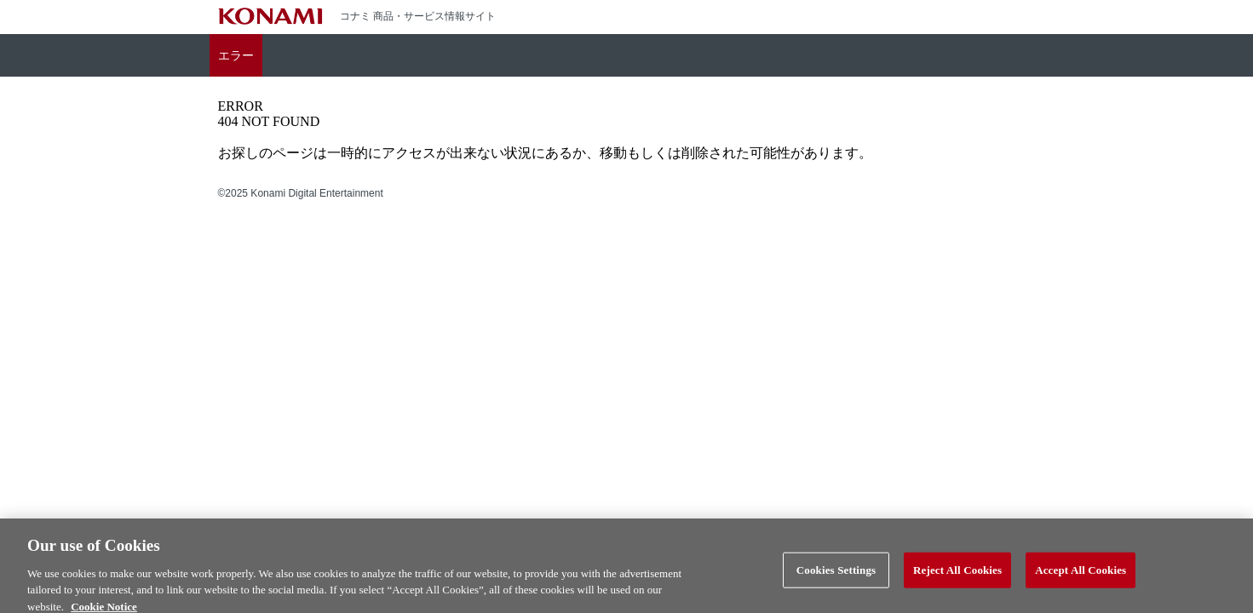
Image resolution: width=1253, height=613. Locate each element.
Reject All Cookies (957, 574)
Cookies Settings (836, 574)
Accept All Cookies (1080, 574)
